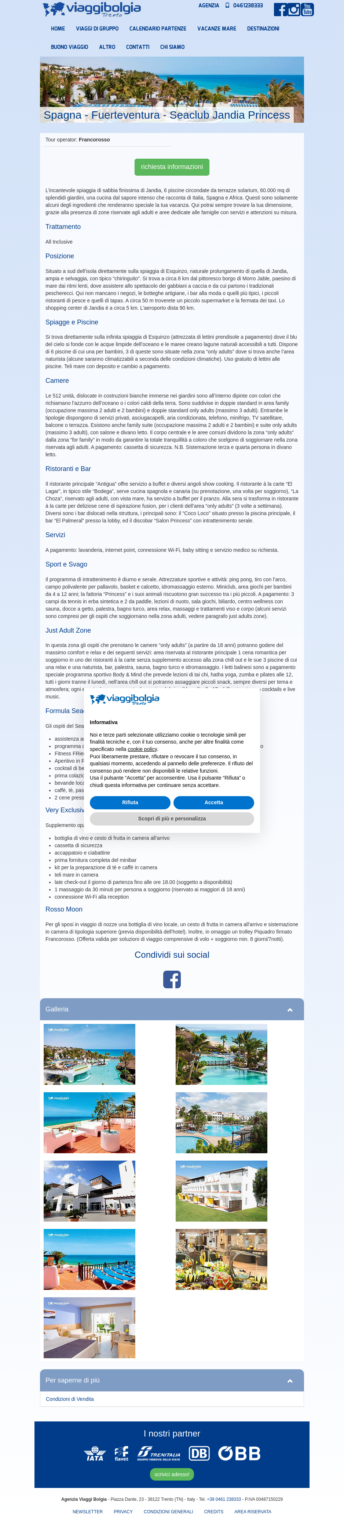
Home (58, 29)
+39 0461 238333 (224, 1499)
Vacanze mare (216, 29)
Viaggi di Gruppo (97, 29)
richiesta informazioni (172, 166)
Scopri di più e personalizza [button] (172, 818)
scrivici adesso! (172, 1474)
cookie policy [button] (142, 749)
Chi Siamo (172, 47)
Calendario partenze (157, 29)
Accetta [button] (214, 802)
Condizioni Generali (168, 1511)
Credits (214, 1511)
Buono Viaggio (69, 47)
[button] (250, 700)
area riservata (252, 1511)
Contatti (137, 47)
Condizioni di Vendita (70, 1399)
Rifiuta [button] (130, 802)
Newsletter (88, 1511)
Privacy (123, 1511)
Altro (107, 47)
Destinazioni (263, 29)
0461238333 (244, 5)
